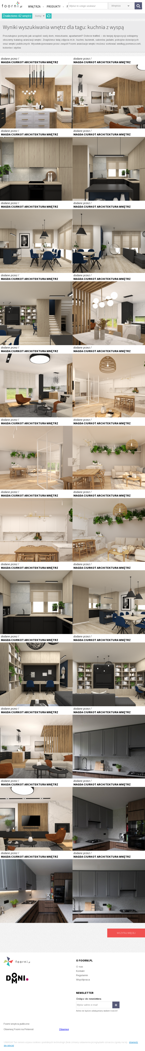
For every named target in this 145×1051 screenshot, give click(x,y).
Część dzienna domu (36, 164)
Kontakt (80, 971)
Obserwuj (64, 1029)
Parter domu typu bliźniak (36, 92)
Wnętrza (36, 6)
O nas (79, 966)
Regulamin (82, 975)
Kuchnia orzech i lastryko (108, 742)
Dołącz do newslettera (88, 998)
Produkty (55, 6)
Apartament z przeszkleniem (108, 381)
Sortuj (38, 15)
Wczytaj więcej (126, 933)
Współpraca (83, 979)
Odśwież (49, 16)
